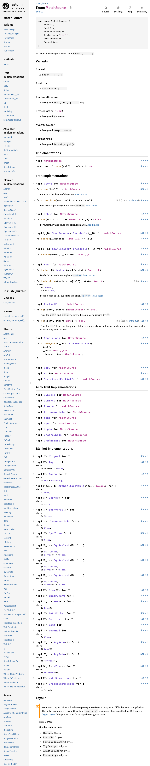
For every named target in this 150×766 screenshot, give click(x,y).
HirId (63, 35)
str (91, 166)
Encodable (80, 248)
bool (94, 309)
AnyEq (53, 474)
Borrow (53, 497)
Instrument (57, 595)
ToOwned (54, 630)
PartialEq (51, 304)
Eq (45, 373)
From (52, 590)
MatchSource (53, 160)
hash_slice (48, 281)
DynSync (49, 400)
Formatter (75, 219)
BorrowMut (56, 509)
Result (99, 219)
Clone (48, 183)
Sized (51, 290)
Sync (47, 423)
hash (44, 270)
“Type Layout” (49, 714)
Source (39, 11)
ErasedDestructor (62, 683)
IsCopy (100, 486)
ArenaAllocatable (71, 486)
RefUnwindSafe (54, 412)
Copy (47, 367)
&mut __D (73, 238)
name (59, 166)
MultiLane (49, 672)
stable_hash (49, 343)
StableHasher (73, 354)
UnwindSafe (52, 440)
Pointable (56, 619)
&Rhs (69, 320)
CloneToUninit (59, 521)
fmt (43, 219)
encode (45, 254)
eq (42, 309)
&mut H (98, 281)
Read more (81, 194)
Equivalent (62, 545)
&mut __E (83, 254)
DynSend (49, 394)
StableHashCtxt (79, 343)
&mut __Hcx (60, 350)
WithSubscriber (60, 678)
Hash (47, 264)
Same (52, 624)
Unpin (48, 429)
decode (45, 238)
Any (51, 462)
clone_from (48, 200)
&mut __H (94, 270)
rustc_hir (17, 4)
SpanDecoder (61, 233)
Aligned (54, 456)
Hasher (60, 270)
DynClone (55, 533)
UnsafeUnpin (53, 434)
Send (47, 417)
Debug (48, 214)
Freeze (49, 406)
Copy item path (70, 7)
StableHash (52, 338)
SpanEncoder (61, 248)
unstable (133, 200)
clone (44, 189)
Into (57, 601)
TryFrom (59, 642)
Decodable (80, 233)
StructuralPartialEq (59, 379)
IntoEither (57, 613)
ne (42, 320)
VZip (57, 666)
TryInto (59, 654)
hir (47, 3)
